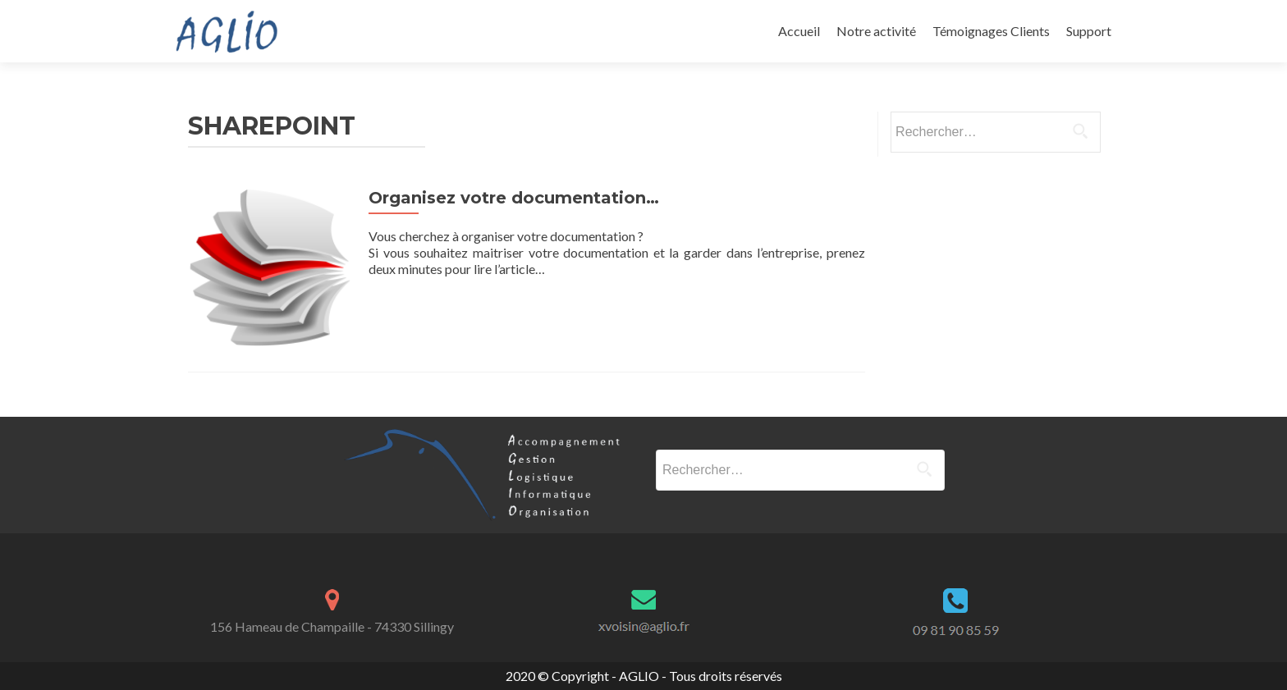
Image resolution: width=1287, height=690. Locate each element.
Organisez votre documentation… (514, 198)
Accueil (799, 31)
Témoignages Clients (991, 31)
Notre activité (876, 31)
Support (1088, 31)
